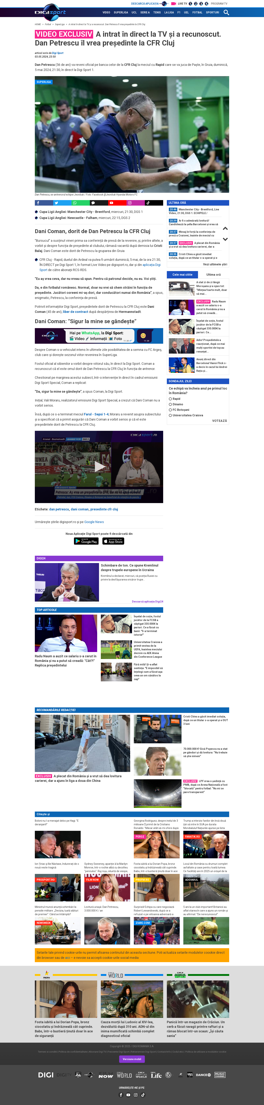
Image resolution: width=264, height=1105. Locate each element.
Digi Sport (57, 53)
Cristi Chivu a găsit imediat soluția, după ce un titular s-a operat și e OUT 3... (193, 256)
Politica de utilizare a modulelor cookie (205, 1051)
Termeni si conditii (47, 1051)
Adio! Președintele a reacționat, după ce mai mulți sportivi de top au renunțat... (210, 346)
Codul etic (178, 1051)
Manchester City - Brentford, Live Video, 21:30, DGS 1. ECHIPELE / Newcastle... (194, 211)
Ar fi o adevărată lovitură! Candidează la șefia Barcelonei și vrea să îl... (193, 222)
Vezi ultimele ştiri (215, 264)
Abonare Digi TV (97, 1051)
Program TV (219, 3)
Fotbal (48, 24)
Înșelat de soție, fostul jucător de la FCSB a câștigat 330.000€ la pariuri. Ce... (209, 326)
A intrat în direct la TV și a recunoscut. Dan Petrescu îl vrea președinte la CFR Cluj (107, 24)
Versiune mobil (132, 1059)
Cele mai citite (182, 274)
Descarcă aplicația (149, 3)
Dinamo (176, 404)
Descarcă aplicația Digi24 (147, 601)
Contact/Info (164, 1051)
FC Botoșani (179, 410)
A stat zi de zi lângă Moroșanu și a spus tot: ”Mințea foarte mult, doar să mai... (211, 288)
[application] (99, 467)
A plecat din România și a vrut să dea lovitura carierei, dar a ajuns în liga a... (194, 245)
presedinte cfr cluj (104, 509)
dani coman (80, 509)
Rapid (174, 399)
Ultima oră (213, 274)
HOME (38, 24)
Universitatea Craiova (186, 415)
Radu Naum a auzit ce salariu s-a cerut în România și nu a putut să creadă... (211, 307)
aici (67, 958)
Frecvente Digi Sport (118, 1051)
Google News (94, 522)
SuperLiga (60, 24)
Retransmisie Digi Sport (143, 1051)
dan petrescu (59, 509)
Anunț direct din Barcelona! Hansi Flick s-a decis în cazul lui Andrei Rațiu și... (211, 365)
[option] (194, 211)
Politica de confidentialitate (73, 1051)
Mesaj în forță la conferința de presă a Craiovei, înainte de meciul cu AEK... (192, 233)
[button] (99, 467)
